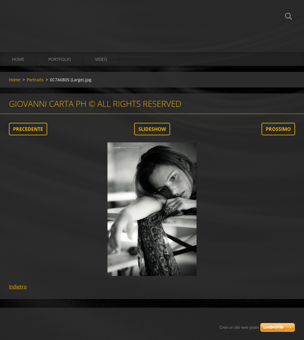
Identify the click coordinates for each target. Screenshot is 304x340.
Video (101, 59)
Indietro (18, 286)
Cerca (288, 17)
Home (18, 59)
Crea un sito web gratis (239, 327)
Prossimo (278, 129)
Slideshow (152, 129)
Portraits (35, 79)
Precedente (28, 129)
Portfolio (59, 59)
